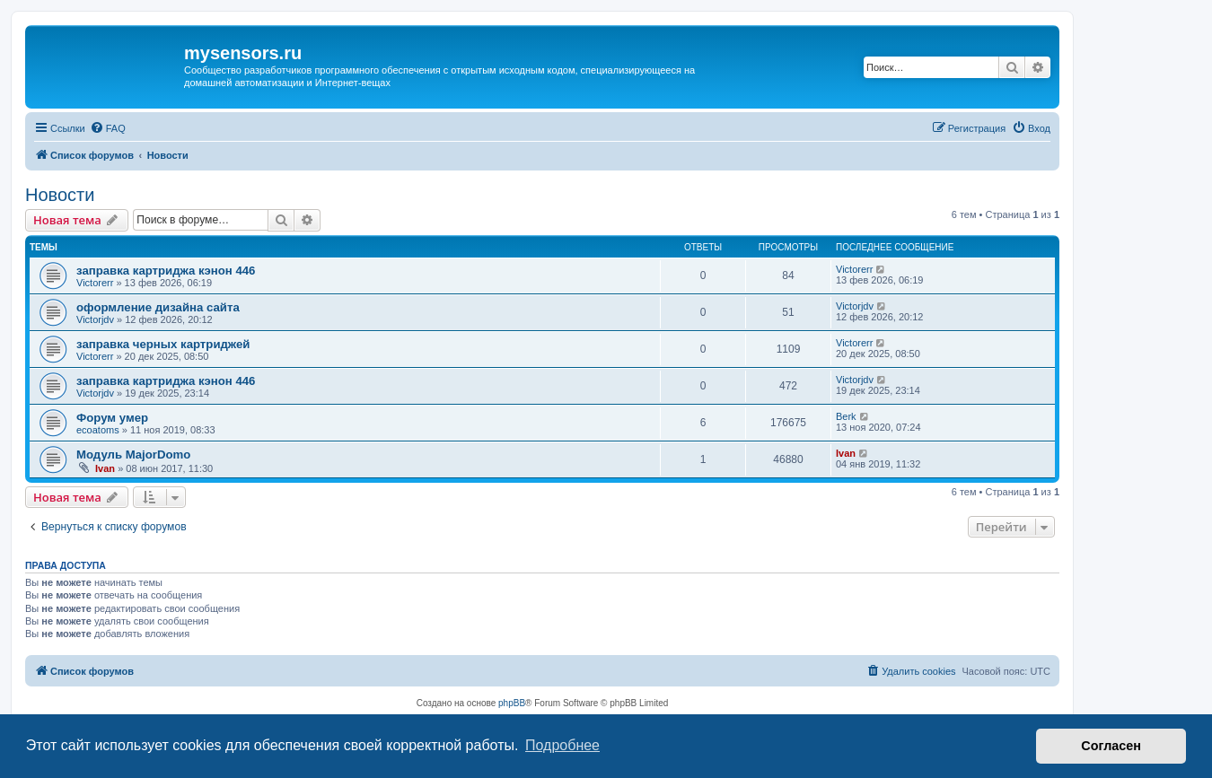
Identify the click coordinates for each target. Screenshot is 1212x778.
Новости (59, 195)
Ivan (105, 468)
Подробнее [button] (562, 745)
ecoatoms (97, 429)
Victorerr (94, 282)
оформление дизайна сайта (158, 307)
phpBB (511, 703)
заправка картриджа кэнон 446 (165, 270)
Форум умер (112, 417)
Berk (846, 416)
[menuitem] (108, 128)
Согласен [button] (1111, 746)
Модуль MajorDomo (133, 454)
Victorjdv (95, 319)
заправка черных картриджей (163, 344)
